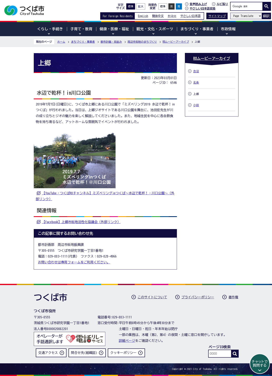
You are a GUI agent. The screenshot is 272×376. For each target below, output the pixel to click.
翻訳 (266, 16)
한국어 (172, 15)
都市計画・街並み (111, 41)
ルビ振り (222, 4)
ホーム (61, 41)
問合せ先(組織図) (84, 352)
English (143, 15)
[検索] (247, 6)
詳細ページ (127, 340)
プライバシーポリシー (197, 297)
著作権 (233, 297)
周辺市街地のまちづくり (142, 41)
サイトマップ (217, 16)
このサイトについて (152, 297)
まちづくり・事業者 (83, 41)
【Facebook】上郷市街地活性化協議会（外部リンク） (81, 222)
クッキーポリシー (123, 352)
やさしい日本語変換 (202, 8)
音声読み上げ (198, 4)
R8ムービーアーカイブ (176, 41)
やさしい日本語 (190, 15)
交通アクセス (48, 352)
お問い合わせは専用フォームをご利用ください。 (74, 262)
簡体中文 (158, 15)
